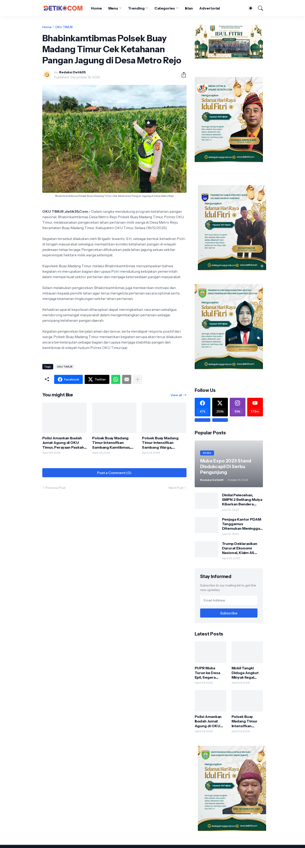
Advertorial (209, 8)
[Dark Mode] (248, 8)
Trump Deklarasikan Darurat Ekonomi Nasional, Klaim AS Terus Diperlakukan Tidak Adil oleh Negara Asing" (242, 548)
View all (176, 395)
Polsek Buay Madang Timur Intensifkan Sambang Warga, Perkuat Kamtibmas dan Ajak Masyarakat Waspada (163, 443)
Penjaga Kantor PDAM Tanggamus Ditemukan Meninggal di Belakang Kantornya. (242, 524)
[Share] (182, 74)
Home (96, 8)
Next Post (176, 488)
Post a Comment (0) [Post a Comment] (114, 472)
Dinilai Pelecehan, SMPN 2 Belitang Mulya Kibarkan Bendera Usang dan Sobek (242, 500)
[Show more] (137, 379)
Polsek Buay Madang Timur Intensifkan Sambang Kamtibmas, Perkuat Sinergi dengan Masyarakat (113, 443)
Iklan (189, 8)
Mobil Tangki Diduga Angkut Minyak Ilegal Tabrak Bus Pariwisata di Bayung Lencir (245, 673)
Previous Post (55, 488)
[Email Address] (228, 600)
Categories (164, 8)
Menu (113, 8)
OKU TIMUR (64, 27)
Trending (136, 8)
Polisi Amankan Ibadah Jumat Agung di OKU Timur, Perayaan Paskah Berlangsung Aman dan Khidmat (63, 443)
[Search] (258, 8)
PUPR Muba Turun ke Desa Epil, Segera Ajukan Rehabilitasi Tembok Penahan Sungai (210, 673)
